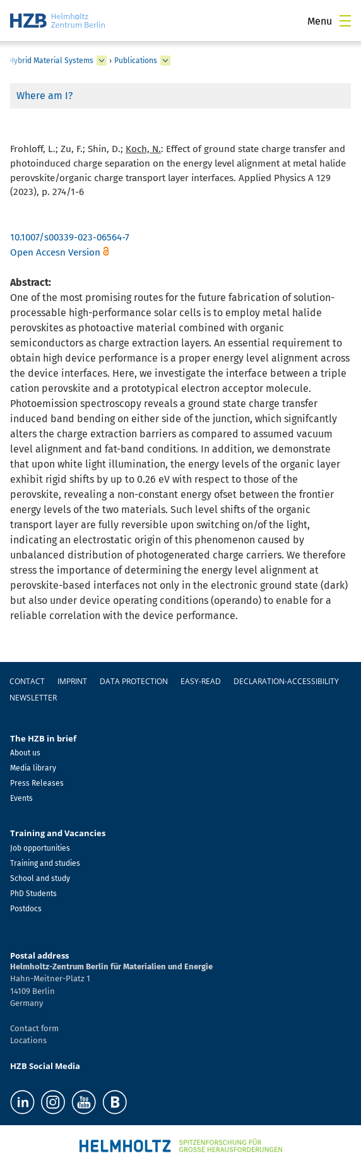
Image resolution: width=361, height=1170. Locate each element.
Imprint (72, 681)
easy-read (200, 681)
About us (25, 752)
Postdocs (26, 908)
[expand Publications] (165, 61)
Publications (135, 60)
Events (21, 798)
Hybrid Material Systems (51, 60)
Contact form (34, 1028)
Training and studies (45, 863)
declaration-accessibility (286, 681)
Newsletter (33, 697)
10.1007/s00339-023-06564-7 (69, 237)
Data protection (134, 681)
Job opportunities (40, 848)
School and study (40, 878)
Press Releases (37, 783)
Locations (28, 1040)
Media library (33, 768)
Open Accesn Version (55, 252)
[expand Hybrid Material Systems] (102, 61)
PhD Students (33, 893)
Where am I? (44, 96)
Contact (27, 681)
